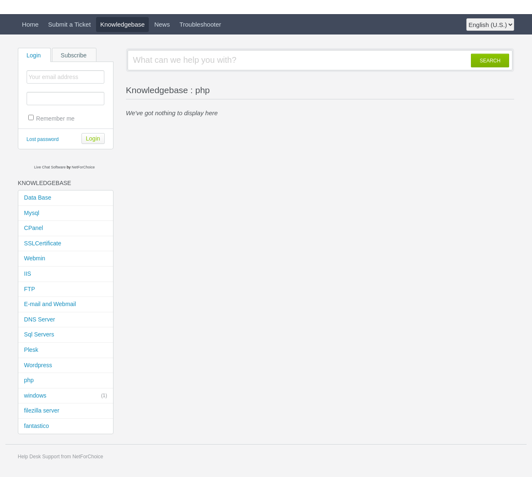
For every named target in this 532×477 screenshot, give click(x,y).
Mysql (31, 213)
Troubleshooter (200, 24)
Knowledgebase (122, 24)
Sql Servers (39, 334)
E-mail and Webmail (50, 304)
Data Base (37, 197)
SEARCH (490, 61)
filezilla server (41, 410)
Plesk (31, 349)
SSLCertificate (42, 243)
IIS (27, 273)
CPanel (33, 228)
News (162, 24)
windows (65, 396)
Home (30, 24)
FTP (29, 289)
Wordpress (38, 365)
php (29, 380)
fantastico (36, 426)
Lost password (43, 139)
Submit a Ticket (69, 24)
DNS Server (39, 319)
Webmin (34, 258)
